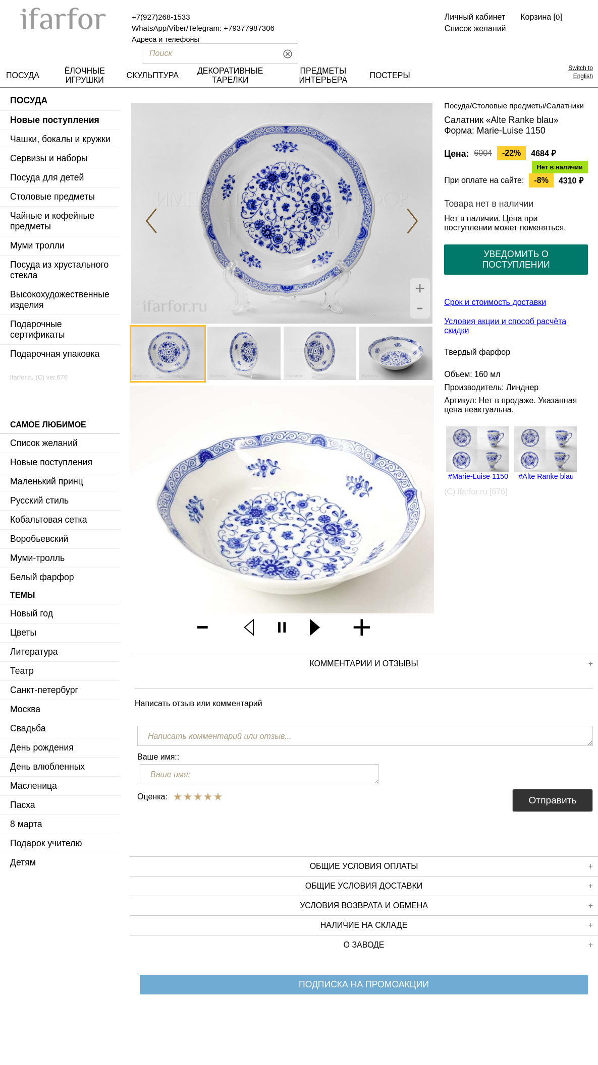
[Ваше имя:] (259, 774)
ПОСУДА (22, 75)
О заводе (468, 945)
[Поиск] (205, 53)
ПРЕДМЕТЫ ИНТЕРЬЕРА (323, 75)
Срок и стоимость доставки (495, 302)
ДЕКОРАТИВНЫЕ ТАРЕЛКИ (230, 75)
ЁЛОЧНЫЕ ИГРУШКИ (85, 75)
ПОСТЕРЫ (389, 75)
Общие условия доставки (449, 886)
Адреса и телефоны (165, 39)
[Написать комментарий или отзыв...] (365, 736)
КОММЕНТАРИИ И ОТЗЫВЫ (451, 663)
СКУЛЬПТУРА (153, 75)
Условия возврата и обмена (446, 905)
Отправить (552, 800)
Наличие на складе (456, 925)
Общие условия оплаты (451, 866)
